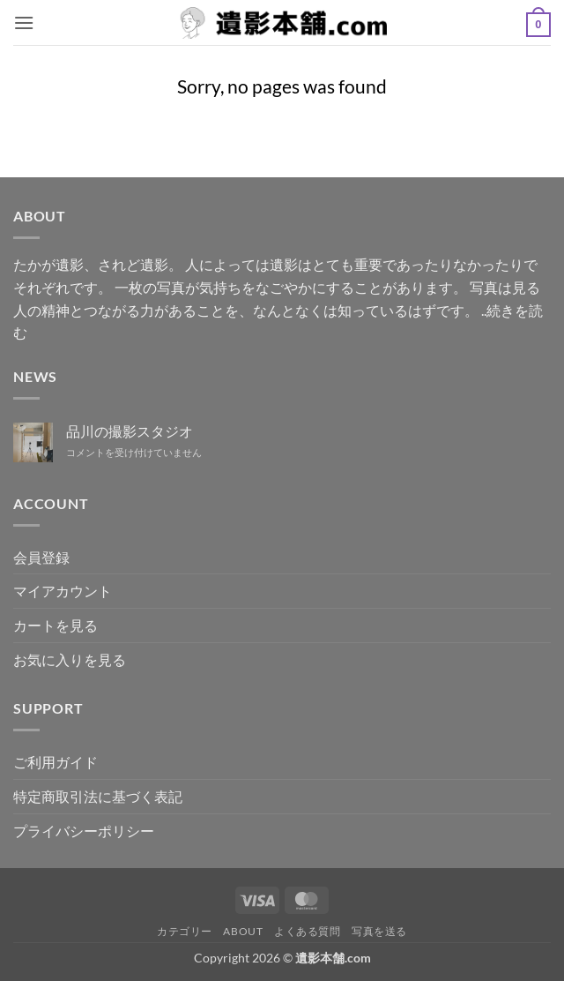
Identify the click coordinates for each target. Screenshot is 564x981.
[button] (23, 22)
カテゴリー (184, 931)
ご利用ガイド (55, 761)
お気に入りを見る (69, 659)
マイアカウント (62, 590)
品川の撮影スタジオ (129, 431)
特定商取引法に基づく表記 (97, 796)
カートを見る (55, 625)
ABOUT (243, 931)
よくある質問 (307, 931)
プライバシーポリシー (83, 830)
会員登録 (41, 557)
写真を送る (379, 931)
